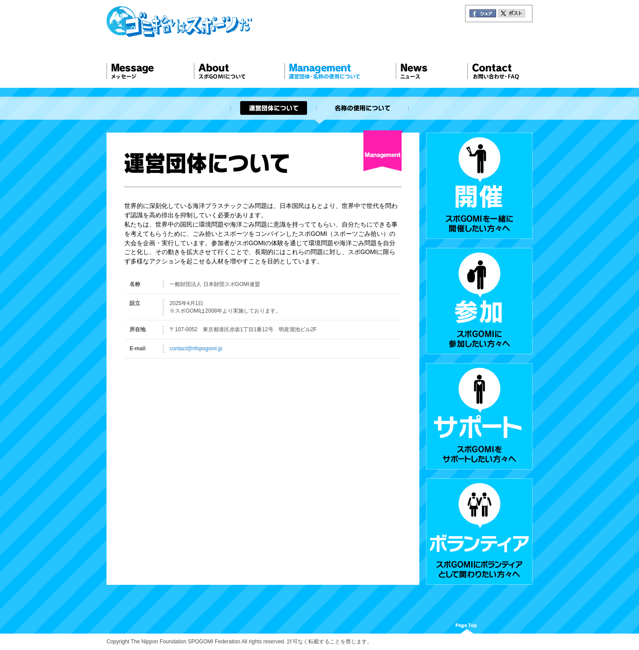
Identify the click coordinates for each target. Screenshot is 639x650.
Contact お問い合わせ (499, 71)
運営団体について (273, 108)
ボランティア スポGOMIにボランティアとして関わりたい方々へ (479, 531)
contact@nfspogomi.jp (196, 348)
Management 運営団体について (340, 71)
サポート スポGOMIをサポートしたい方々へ (479, 416)
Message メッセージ (150, 71)
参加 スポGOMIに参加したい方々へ (479, 301)
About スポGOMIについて (239, 71)
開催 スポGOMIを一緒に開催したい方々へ (479, 186)
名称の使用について (362, 108)
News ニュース (431, 71)
